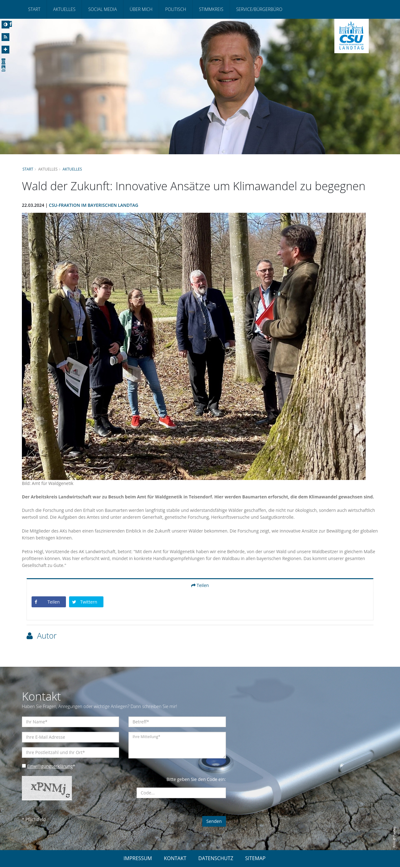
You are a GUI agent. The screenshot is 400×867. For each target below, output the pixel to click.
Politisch (175, 9)
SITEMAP (255, 858)
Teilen (200, 585)
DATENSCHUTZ (215, 858)
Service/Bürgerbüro (259, 9)
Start (34, 9)
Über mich (141, 9)
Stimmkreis (211, 9)
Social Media (102, 9)
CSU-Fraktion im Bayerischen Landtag (94, 205)
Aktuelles (64, 9)
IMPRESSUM (137, 858)
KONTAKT (175, 858)
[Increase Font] (5, 50)
